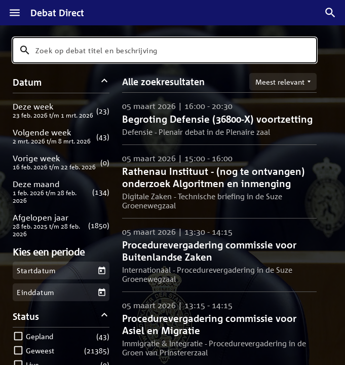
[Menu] (14, 13)
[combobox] (165, 50)
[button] (61, 110)
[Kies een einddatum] (101, 292)
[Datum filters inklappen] (104, 82)
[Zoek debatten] (330, 13)
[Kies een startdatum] (101, 270)
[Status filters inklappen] (104, 316)
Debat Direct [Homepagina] (57, 12)
